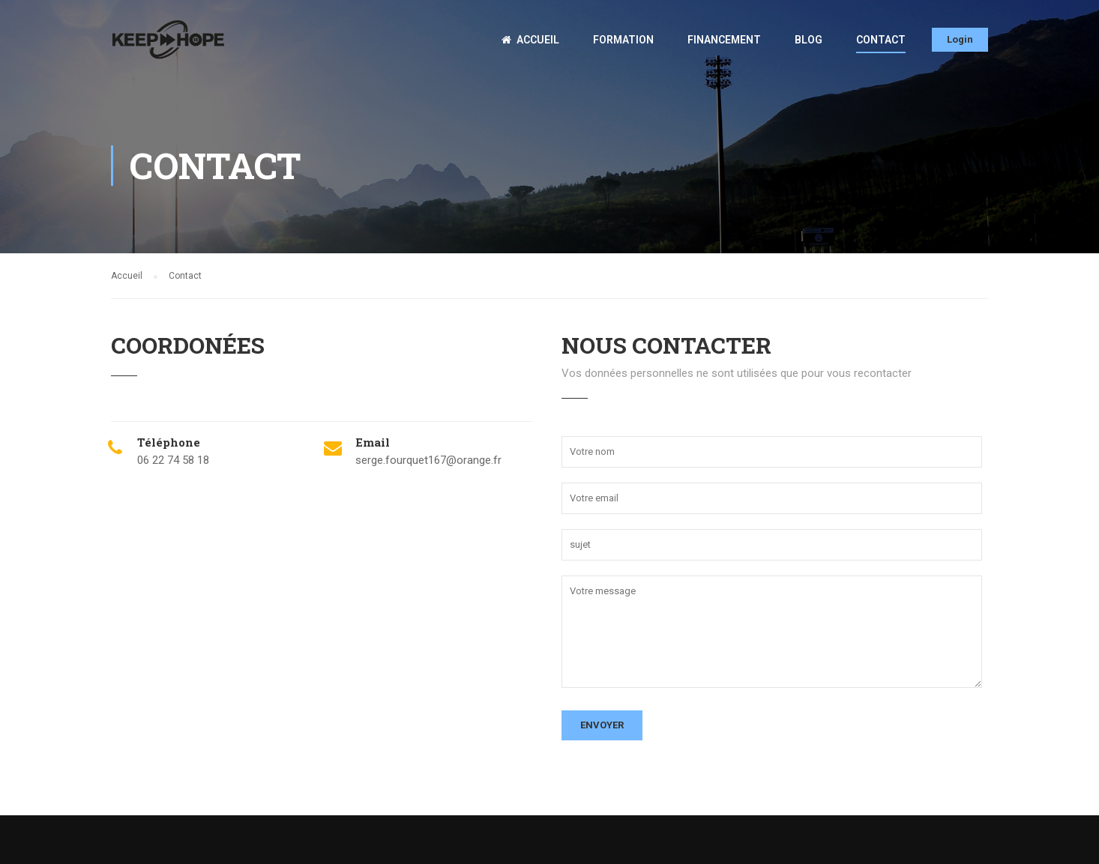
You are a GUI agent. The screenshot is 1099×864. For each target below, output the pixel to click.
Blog (808, 40)
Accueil (530, 39)
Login (960, 39)
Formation (623, 40)
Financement (724, 40)
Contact (881, 40)
